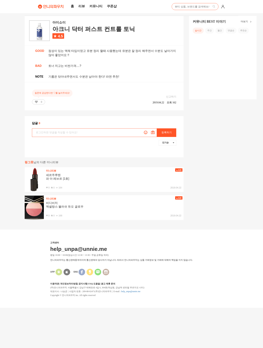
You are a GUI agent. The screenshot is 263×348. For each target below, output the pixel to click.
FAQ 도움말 (94, 283)
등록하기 (166, 132)
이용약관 (54, 283)
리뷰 (81, 6)
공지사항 (83, 283)
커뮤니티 (95, 6)
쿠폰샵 (112, 6)
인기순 (168, 142)
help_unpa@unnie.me (130, 291)
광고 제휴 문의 (108, 283)
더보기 (247, 22)
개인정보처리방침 (69, 283)
